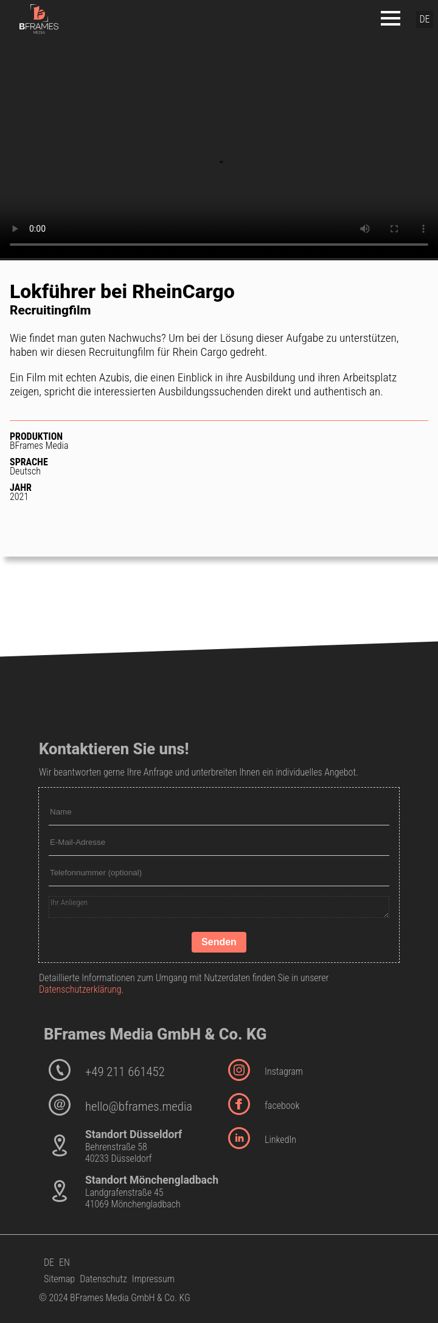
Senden (219, 942)
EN (64, 1262)
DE (49, 1262)
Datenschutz (103, 1279)
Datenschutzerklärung (80, 989)
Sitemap (59, 1279)
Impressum (153, 1279)
